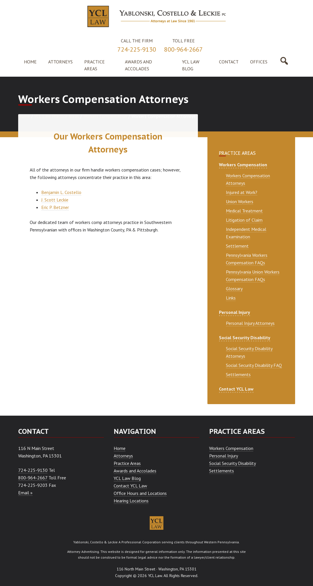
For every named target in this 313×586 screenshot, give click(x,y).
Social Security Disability (244, 337)
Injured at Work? (241, 192)
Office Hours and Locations (140, 493)
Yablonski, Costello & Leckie (95, 542)
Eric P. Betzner (55, 207)
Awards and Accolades (135, 471)
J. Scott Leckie (54, 200)
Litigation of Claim (244, 220)
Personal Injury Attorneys (250, 323)
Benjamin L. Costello (61, 192)
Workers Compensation (243, 164)
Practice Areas (127, 463)
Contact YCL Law (236, 389)
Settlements (238, 374)
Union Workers (239, 201)
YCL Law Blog (127, 478)
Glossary (234, 288)
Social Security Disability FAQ (254, 365)
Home (119, 448)
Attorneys (123, 456)
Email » (25, 492)
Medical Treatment (244, 211)
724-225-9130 (136, 49)
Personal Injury (234, 312)
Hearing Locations (131, 501)
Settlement (237, 246)
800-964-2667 (183, 49)
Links (231, 298)
